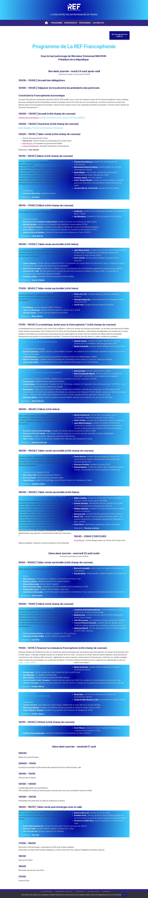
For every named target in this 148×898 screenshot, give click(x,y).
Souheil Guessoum (30, 351)
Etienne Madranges (31, 584)
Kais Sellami (28, 389)
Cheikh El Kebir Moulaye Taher (86, 700)
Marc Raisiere (28, 677)
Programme (56, 23)
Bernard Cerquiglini (82, 568)
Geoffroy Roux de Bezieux (28, 118)
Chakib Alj (78, 211)
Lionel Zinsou (28, 480)
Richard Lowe (79, 514)
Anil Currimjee (80, 371)
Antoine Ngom (29, 384)
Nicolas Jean (28, 672)
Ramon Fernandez (81, 346)
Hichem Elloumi (80, 467)
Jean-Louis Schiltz (30, 362)
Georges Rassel (29, 313)
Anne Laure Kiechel (31, 707)
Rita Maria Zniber (30, 276)
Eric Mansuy (28, 307)
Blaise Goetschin (81, 667)
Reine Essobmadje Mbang (84, 373)
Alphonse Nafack (81, 628)
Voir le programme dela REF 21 (119, 35)
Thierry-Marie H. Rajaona (33, 710)
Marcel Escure (29, 579)
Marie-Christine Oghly (32, 587)
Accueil (46, 23)
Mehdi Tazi (78, 516)
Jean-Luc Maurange (31, 310)
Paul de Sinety (80, 573)
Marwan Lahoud (29, 581)
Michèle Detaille (29, 224)
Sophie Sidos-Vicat (31, 589)
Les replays (98, 23)
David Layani (28, 381)
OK (125, 895)
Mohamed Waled (30, 397)
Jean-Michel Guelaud (82, 423)
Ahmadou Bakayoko (82, 299)
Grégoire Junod (80, 178)
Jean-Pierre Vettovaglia (33, 592)
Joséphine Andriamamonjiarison (87, 610)
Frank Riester (79, 540)
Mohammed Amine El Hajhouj (86, 167)
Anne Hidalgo (79, 172)
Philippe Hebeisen (81, 508)
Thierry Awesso (29, 263)
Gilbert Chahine (80, 498)
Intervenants (70, 23)
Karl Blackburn (80, 216)
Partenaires (85, 23)
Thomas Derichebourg (83, 162)
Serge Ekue (78, 694)
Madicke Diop (79, 615)
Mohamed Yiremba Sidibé (33, 636)
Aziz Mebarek (28, 675)
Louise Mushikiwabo (31, 146)
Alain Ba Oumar (80, 341)
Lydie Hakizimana (30, 357)
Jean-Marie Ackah (81, 250)
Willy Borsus (28, 143)
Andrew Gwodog (81, 503)
